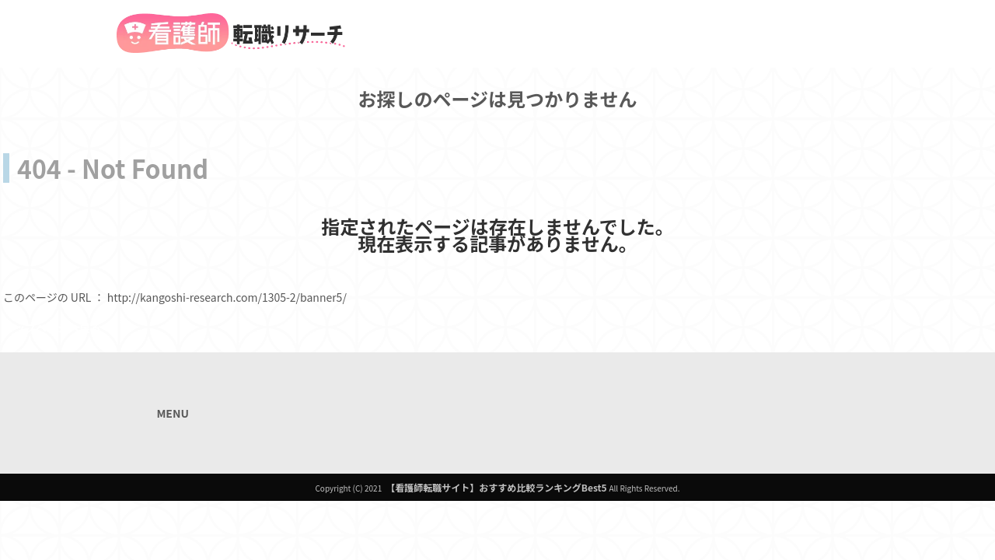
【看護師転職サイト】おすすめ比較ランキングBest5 (496, 487)
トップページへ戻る (52, 327)
